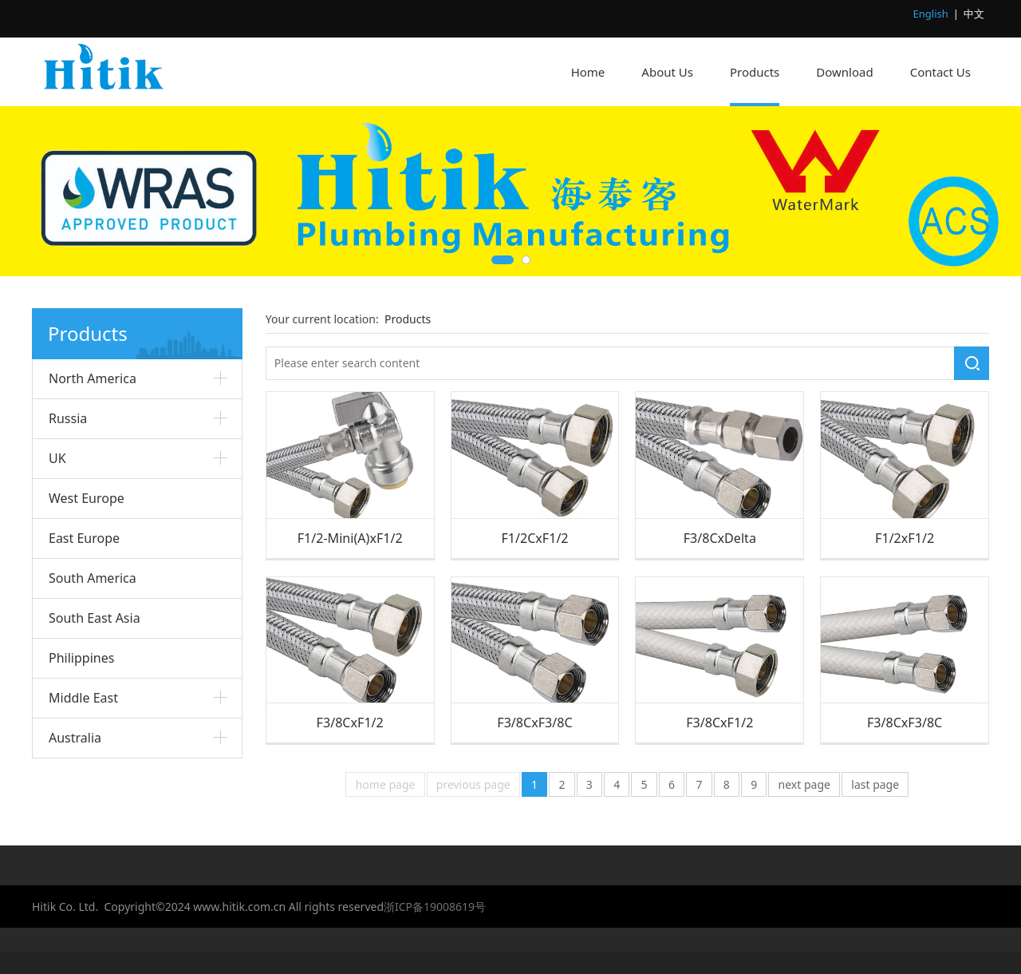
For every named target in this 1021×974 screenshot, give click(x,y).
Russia (68, 418)
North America (92, 378)
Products (754, 72)
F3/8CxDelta (720, 538)
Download (844, 72)
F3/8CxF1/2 (350, 722)
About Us (667, 72)
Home (588, 72)
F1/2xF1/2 (904, 538)
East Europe (84, 538)
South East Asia (94, 618)
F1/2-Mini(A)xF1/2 (350, 538)
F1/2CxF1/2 (534, 538)
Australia (75, 737)
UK (57, 458)
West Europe (86, 498)
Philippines (81, 658)
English (930, 13)
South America (92, 578)
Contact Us (940, 72)
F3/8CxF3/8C (534, 722)
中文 (974, 13)
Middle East (83, 698)
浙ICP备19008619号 (435, 906)
